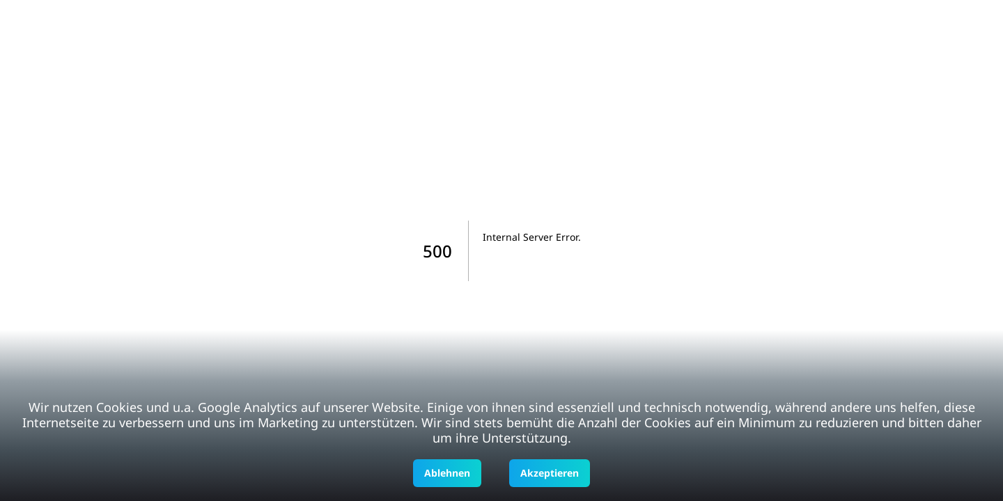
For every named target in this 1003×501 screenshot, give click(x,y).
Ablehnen (447, 472)
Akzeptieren (549, 472)
